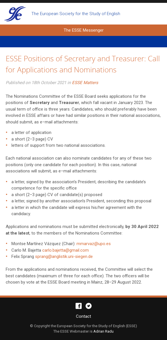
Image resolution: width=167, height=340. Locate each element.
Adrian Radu (103, 331)
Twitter (89, 306)
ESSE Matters (85, 82)
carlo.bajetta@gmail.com (65, 250)
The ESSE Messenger (15, 13)
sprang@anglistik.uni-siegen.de (64, 256)
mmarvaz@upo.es (94, 243)
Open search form (157, 13)
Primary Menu (83, 41)
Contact (83, 316)
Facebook (79, 306)
